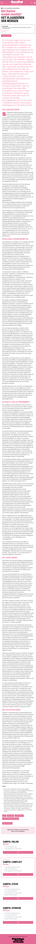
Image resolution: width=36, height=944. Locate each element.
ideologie (10, 815)
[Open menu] (2, 2)
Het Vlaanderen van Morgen (10, 818)
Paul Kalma (5, 26)
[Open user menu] (34, 2)
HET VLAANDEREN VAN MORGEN (10, 8)
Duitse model (19, 815)
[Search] (31, 2)
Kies (18, 852)
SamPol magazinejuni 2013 (5, 31)
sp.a (4, 815)
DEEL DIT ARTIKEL (6, 35)
